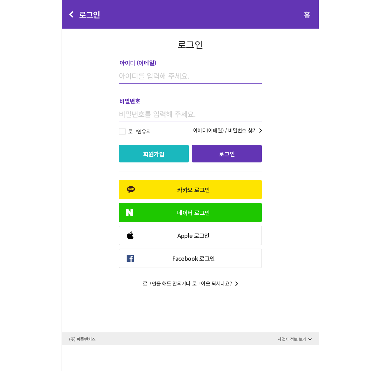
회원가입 (154, 154)
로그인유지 (139, 131)
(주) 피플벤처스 (82, 339)
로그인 (227, 154)
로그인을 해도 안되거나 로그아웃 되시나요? (187, 284)
